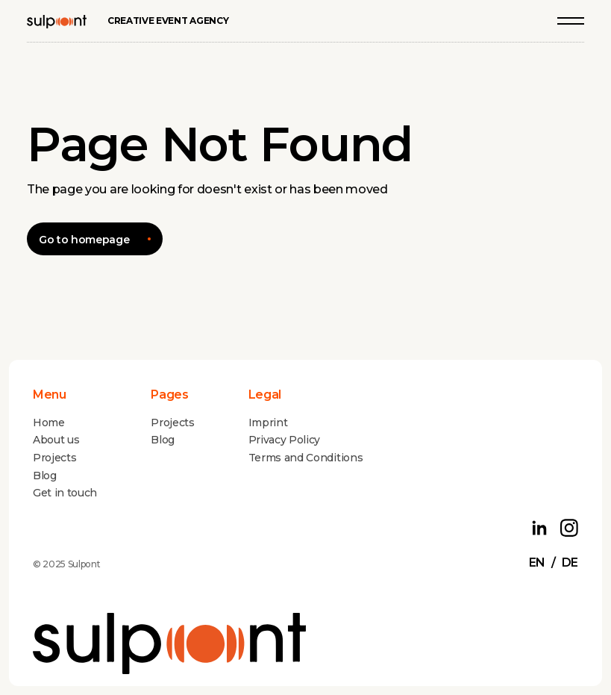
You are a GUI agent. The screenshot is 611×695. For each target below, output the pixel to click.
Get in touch (65, 492)
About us (56, 439)
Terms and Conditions (305, 457)
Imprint (268, 422)
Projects (54, 457)
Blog (45, 475)
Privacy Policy (284, 439)
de (570, 562)
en (537, 562)
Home (49, 422)
